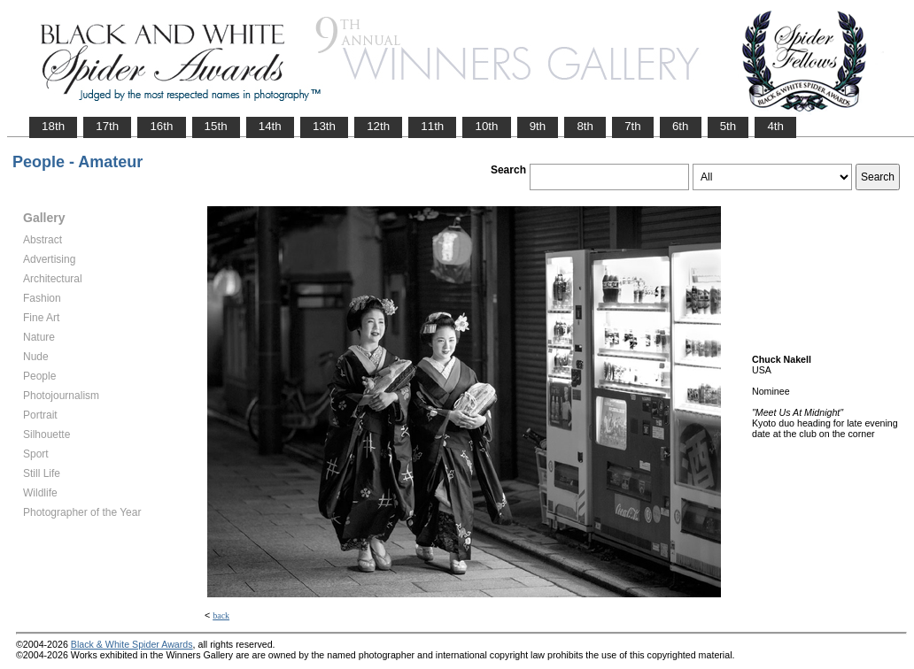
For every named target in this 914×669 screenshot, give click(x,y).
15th (216, 126)
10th (486, 126)
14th (270, 126)
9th (538, 126)
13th (324, 126)
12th (378, 126)
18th (53, 126)
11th (432, 126)
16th (161, 126)
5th (728, 126)
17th (107, 126)
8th (585, 126)
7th (633, 126)
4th (775, 126)
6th (680, 126)
